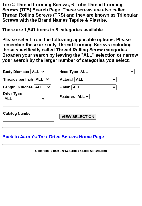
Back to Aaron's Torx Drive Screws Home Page (53, 136)
